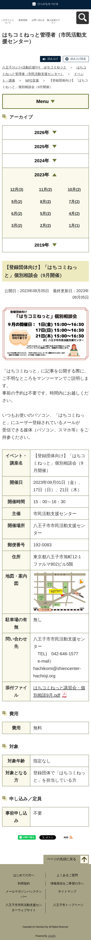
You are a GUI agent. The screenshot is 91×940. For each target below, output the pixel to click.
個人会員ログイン (53, 21)
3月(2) (16, 225)
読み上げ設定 (78, 58)
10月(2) (74, 189)
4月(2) (74, 213)
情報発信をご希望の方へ (67, 883)
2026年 (41, 132)
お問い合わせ (38, 20)
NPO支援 (32, 80)
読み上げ (53, 58)
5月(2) (45, 213)
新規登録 (23, 20)
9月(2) (16, 202)
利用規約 (24, 883)
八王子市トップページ (68, 905)
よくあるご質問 (67, 875)
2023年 (41, 174)
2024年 (41, 160)
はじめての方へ (23, 875)
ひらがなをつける (48, 3)
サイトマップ (67, 891)
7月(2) (74, 202)
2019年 (41, 244)
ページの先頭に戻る (61, 859)
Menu (42, 101)
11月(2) (45, 189)
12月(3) (16, 189)
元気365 (52, 936)
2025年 (41, 146)
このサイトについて (7, 21)
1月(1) (74, 225)
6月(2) (16, 213)
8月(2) (45, 202)
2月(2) (45, 225)
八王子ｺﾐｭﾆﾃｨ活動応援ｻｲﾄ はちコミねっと (34, 67)
